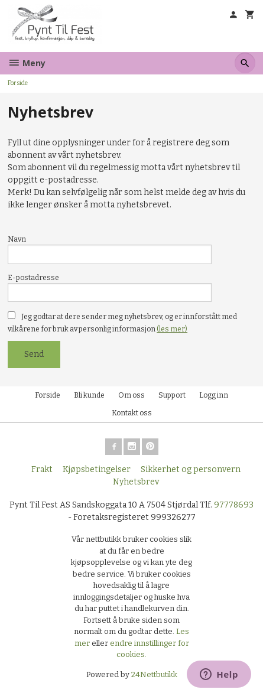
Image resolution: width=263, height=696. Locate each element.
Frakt (42, 469)
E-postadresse (33, 278)
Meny (27, 63)
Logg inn (213, 395)
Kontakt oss (132, 413)
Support (172, 395)
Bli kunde (89, 395)
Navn (17, 239)
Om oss (131, 395)
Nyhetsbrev (136, 482)
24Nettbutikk (154, 674)
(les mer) (172, 329)
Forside (18, 83)
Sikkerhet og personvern (191, 469)
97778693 (234, 505)
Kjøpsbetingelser (97, 469)
